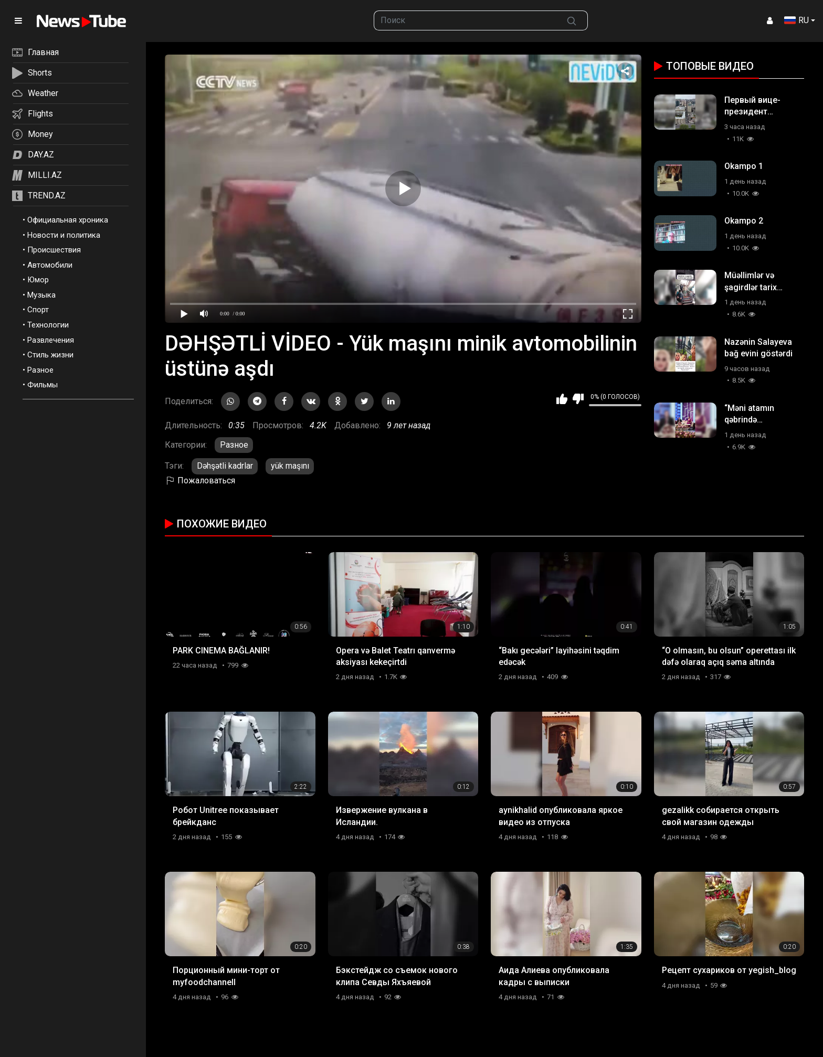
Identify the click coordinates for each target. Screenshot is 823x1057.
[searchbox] (465, 20)
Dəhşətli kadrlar (225, 466)
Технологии (48, 325)
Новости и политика (63, 235)
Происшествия (54, 250)
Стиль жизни (50, 355)
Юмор (38, 279)
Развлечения (50, 340)
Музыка (41, 295)
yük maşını (290, 466)
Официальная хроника (67, 220)
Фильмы (42, 384)
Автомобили (49, 265)
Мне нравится (561, 399)
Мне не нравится (578, 399)
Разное (40, 370)
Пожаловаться (200, 480)
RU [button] (796, 20)
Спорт (38, 309)
